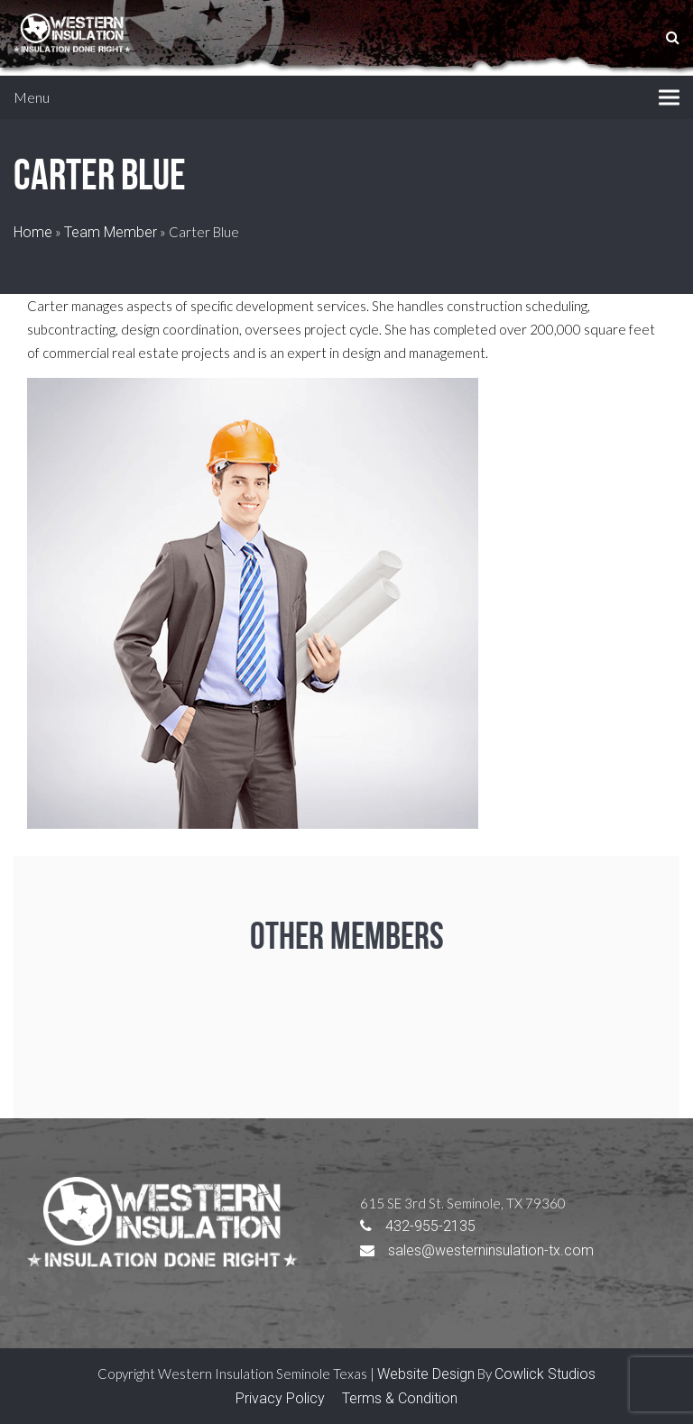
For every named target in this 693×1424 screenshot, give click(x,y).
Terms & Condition (399, 1398)
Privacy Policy (280, 1398)
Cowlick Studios (545, 1374)
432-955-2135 (418, 1226)
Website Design (426, 1374)
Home (33, 232)
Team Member (110, 232)
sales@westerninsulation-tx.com (477, 1250)
